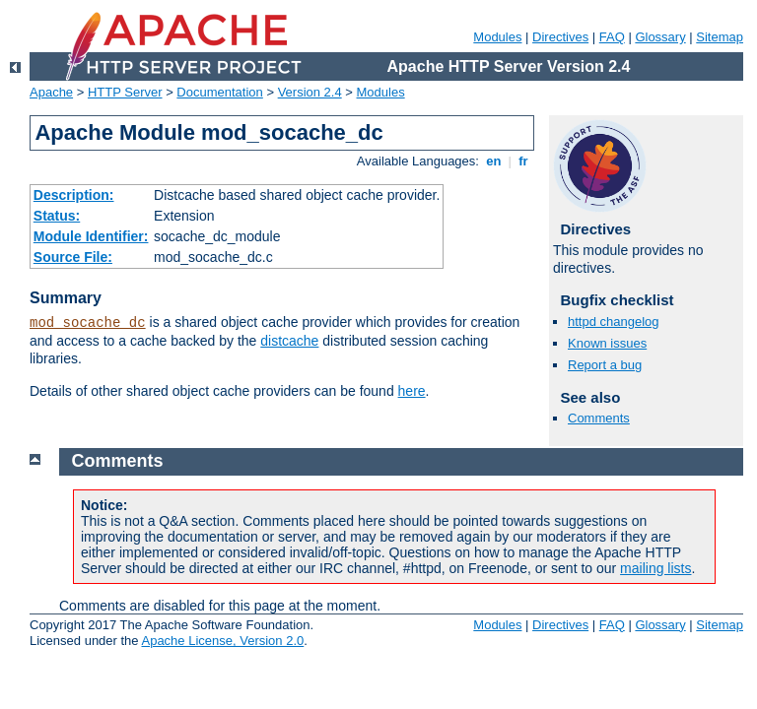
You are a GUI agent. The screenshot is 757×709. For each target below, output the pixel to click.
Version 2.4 (310, 92)
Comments (599, 418)
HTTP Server (125, 92)
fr (524, 161)
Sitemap (719, 37)
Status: (57, 216)
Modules (497, 37)
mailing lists (655, 568)
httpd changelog (613, 321)
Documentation (219, 92)
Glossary (660, 37)
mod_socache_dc (88, 323)
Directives (560, 37)
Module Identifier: (91, 236)
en (494, 161)
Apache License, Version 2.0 (222, 640)
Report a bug (605, 364)
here (412, 391)
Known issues (607, 343)
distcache (289, 341)
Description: (74, 195)
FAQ (612, 37)
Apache (51, 92)
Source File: (73, 257)
